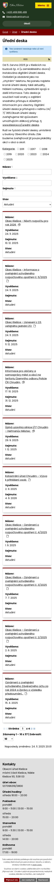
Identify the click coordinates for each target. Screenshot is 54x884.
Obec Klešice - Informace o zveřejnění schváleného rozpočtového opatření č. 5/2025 (26, 275)
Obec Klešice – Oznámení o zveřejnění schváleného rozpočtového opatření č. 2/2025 (26, 635)
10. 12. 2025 (11, 243)
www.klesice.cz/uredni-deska (21, 125)
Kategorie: (9, 149)
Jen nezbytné (28, 880)
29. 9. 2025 (11, 440)
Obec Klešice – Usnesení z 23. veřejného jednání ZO (23, 324)
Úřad (14, 32)
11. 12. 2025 (11, 344)
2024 (46, 154)
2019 (9, 154)
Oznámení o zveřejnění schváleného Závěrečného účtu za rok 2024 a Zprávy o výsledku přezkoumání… (26, 688)
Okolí (27, 23)
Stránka (13, 728)
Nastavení (43, 880)
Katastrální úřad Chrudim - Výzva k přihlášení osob (26, 478)
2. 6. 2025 (11, 650)
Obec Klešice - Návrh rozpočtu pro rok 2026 (26, 222)
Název (7, 167)
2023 (33, 154)
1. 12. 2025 (11, 449)
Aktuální (10, 252)
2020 (21, 154)
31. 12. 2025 (11, 400)
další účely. (37, 865)
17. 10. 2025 (11, 391)
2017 (33, 149)
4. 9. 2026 (11, 498)
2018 (44, 149)
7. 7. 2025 (11, 598)
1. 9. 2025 (10, 545)
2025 (9, 159)
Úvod (5, 32)
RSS (37, 59)
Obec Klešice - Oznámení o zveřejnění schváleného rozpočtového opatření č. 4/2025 (26, 530)
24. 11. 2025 (11, 234)
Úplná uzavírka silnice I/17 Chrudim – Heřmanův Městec (26, 429)
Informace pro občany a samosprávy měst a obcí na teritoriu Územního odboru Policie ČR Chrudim (26, 376)
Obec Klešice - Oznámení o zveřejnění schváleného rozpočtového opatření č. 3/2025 (26, 583)
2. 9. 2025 (11, 489)
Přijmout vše (12, 880)
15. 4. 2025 (11, 703)
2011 (22, 149)
